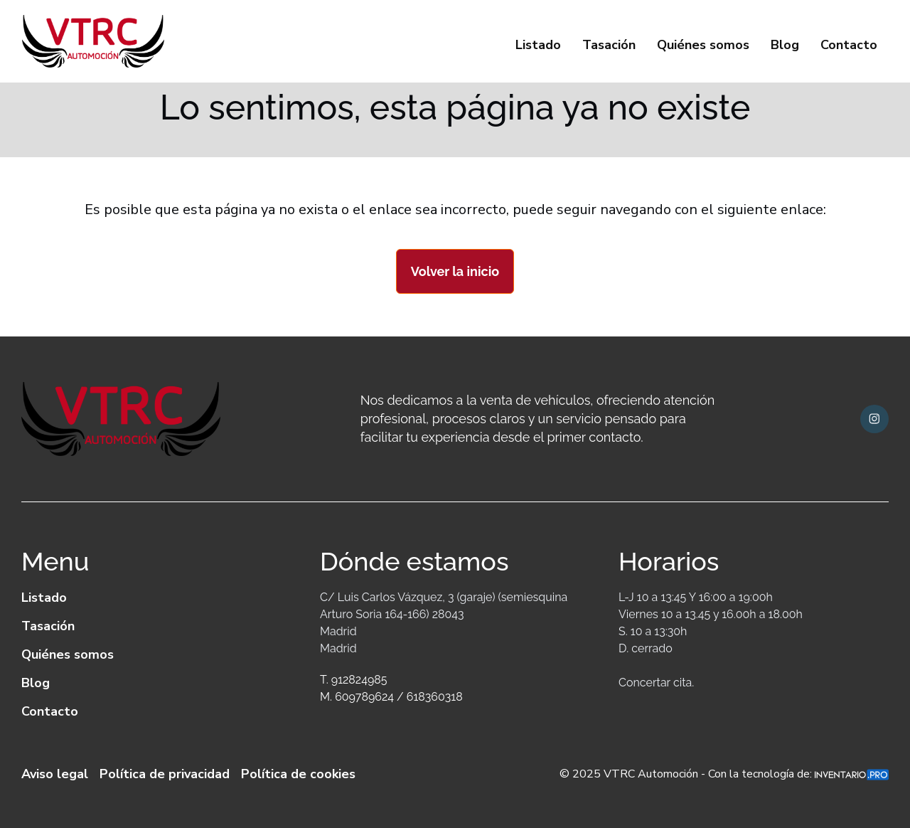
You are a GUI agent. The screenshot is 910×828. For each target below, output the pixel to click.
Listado (538, 44)
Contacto (848, 44)
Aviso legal (54, 773)
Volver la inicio (455, 271)
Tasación (609, 44)
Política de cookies (298, 773)
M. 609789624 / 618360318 (391, 697)
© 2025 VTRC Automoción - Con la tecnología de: (724, 774)
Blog (785, 44)
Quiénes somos (703, 44)
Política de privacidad (165, 773)
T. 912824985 (353, 679)
